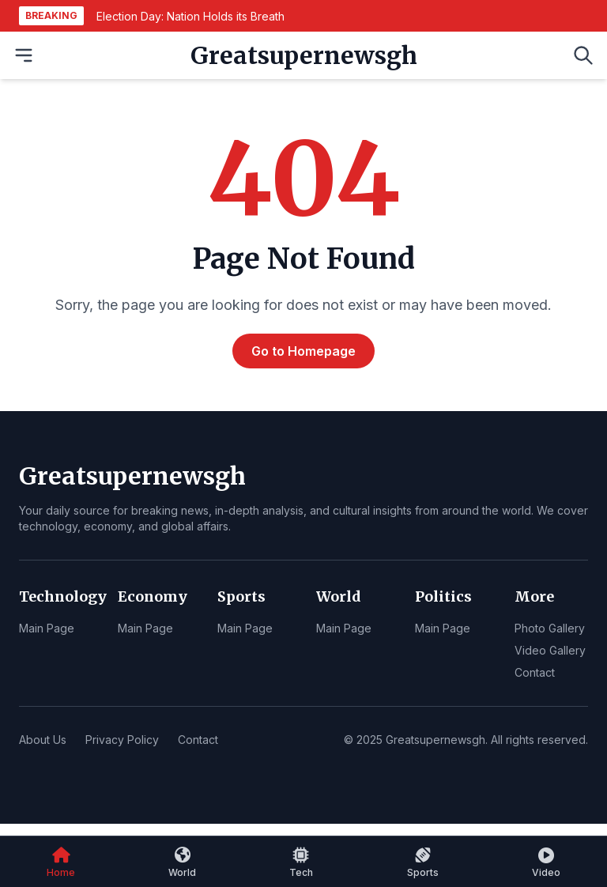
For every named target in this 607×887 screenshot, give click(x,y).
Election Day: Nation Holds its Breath (190, 16)
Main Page (46, 628)
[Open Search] (583, 55)
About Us (42, 739)
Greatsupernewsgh (303, 55)
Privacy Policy (122, 739)
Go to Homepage (303, 351)
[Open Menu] (24, 55)
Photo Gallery (550, 628)
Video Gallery (550, 650)
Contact (535, 672)
